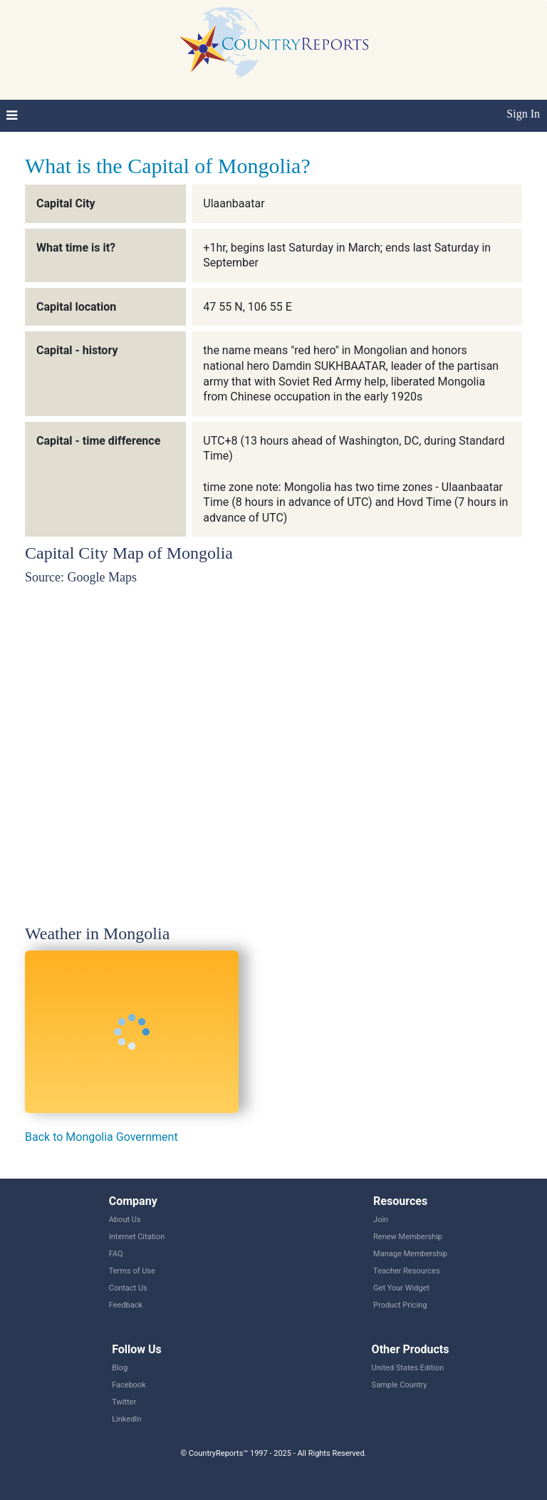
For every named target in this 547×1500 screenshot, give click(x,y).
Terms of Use (132, 1271)
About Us (125, 1219)
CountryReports (273, 42)
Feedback (125, 1305)
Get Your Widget (401, 1288)
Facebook (129, 1385)
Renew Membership (407, 1236)
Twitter (124, 1402)
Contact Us (128, 1288)
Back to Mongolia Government (101, 1137)
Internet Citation (137, 1236)
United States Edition (408, 1367)
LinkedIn (126, 1419)
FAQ (116, 1253)
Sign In (523, 114)
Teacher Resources (406, 1271)
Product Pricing (400, 1305)
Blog (119, 1367)
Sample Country (399, 1385)
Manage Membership (410, 1253)
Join (380, 1219)
